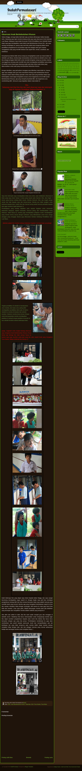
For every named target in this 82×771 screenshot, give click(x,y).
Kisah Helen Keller (70, 189)
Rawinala (28, 704)
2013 (60, 85)
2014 (60, 83)
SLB (32, 704)
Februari (63, 97)
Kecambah (61, 65)
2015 (60, 80)
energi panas (65, 68)
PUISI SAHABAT (61, 234)
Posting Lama (49, 757)
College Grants (57, 766)
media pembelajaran (64, 70)
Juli (61, 87)
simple (75, 72)
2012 (60, 104)
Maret (62, 94)
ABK (9, 704)
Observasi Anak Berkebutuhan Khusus (18, 34)
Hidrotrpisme (76, 63)
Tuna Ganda (37, 704)
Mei (62, 90)
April (62, 92)
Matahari (67, 65)
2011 (60, 107)
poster (70, 72)
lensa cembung (73, 68)
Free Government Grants (74, 766)
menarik (62, 72)
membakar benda (75, 70)
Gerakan (70, 63)
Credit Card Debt (64, 766)
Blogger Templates (29, 766)
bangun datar (72, 66)
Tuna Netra (44, 704)
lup (78, 68)
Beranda (19, 2)
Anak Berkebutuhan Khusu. (18, 704)
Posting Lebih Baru (7, 757)
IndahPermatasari (21, 9)
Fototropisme (64, 63)
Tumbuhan (73, 65)
